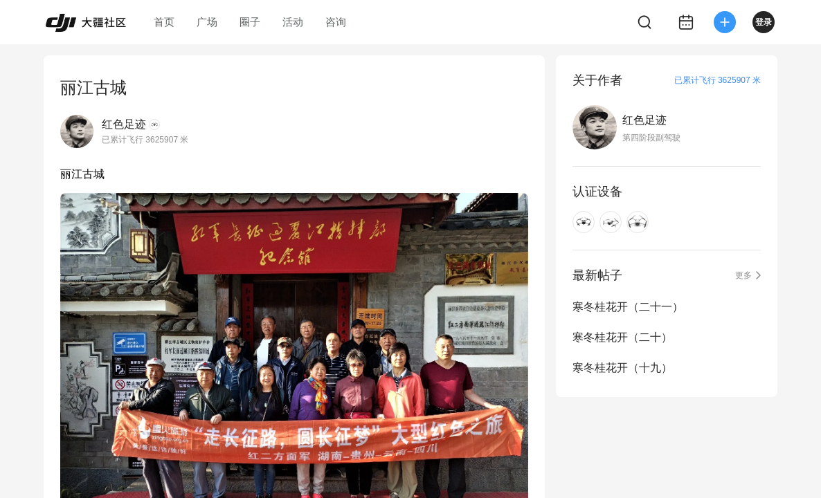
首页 (164, 22)
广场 (207, 22)
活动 (292, 22)
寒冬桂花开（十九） (622, 368)
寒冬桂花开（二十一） (627, 307)
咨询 (335, 22)
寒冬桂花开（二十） (622, 337)
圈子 (250, 22)
